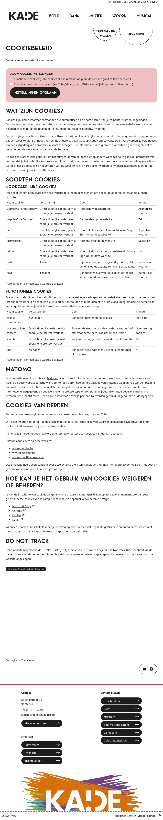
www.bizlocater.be (23, 453)
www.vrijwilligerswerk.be (28, 457)
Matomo (52, 378)
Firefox (16, 515)
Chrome (17, 511)
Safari (16, 519)
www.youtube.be (22, 448)
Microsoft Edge (21, 506)
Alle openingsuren (35, 723)
